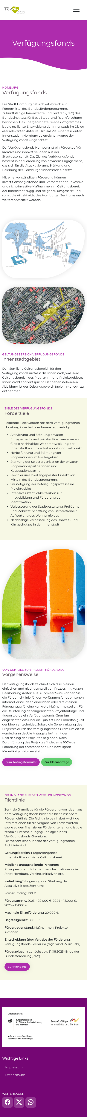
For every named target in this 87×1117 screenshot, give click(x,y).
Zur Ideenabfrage (56, 762)
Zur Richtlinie (17, 967)
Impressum (14, 1067)
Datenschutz (15, 1075)
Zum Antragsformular (20, 762)
